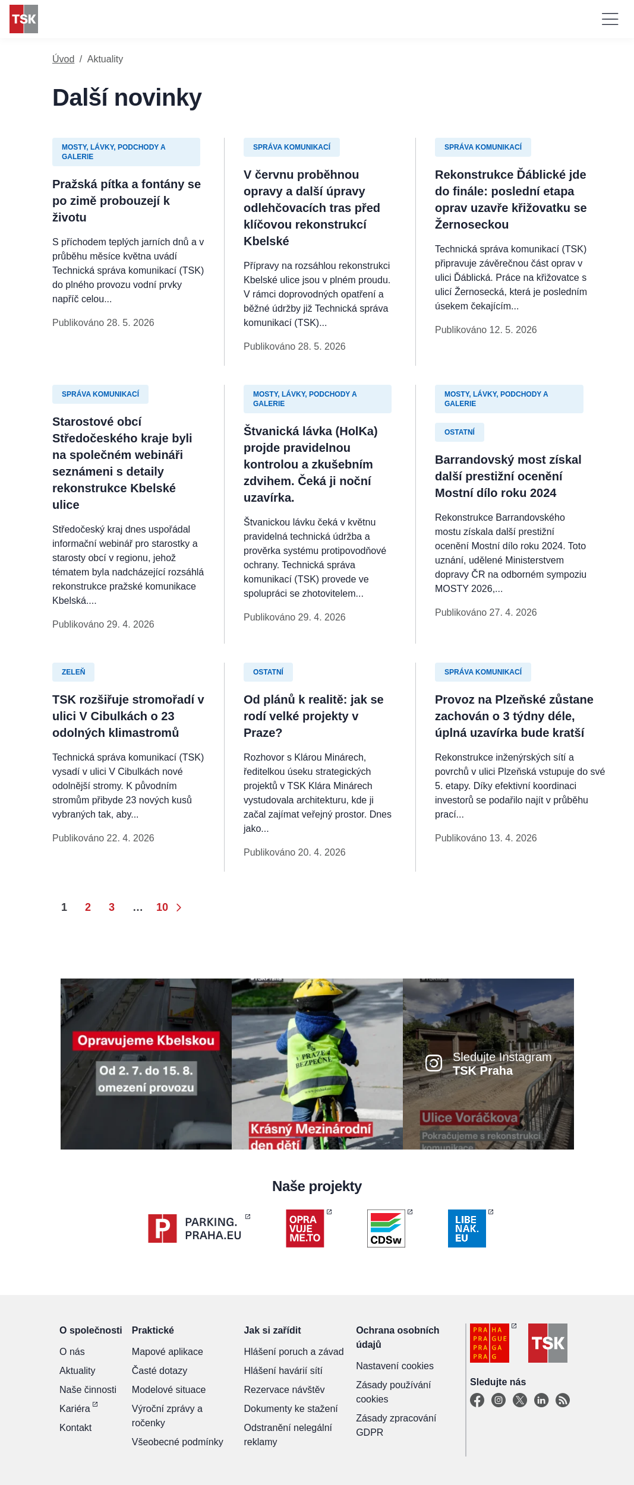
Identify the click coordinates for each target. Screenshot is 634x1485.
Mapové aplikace (167, 1352)
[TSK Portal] (563, 1400)
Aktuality (77, 1371)
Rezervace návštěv (284, 1390)
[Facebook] (477, 1400)
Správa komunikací (291, 147)
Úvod (63, 59)
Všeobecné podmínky (177, 1442)
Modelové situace (169, 1390)
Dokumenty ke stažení (290, 1409)
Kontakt (75, 1428)
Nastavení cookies (395, 1366)
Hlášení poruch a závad (293, 1352)
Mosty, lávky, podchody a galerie (114, 152)
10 (162, 907)
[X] (520, 1400)
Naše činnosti (87, 1390)
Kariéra (74, 1409)
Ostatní (459, 432)
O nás (72, 1352)
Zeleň (73, 672)
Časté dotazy (159, 1371)
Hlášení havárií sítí (283, 1371)
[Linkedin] (541, 1400)
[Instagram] (498, 1400)
